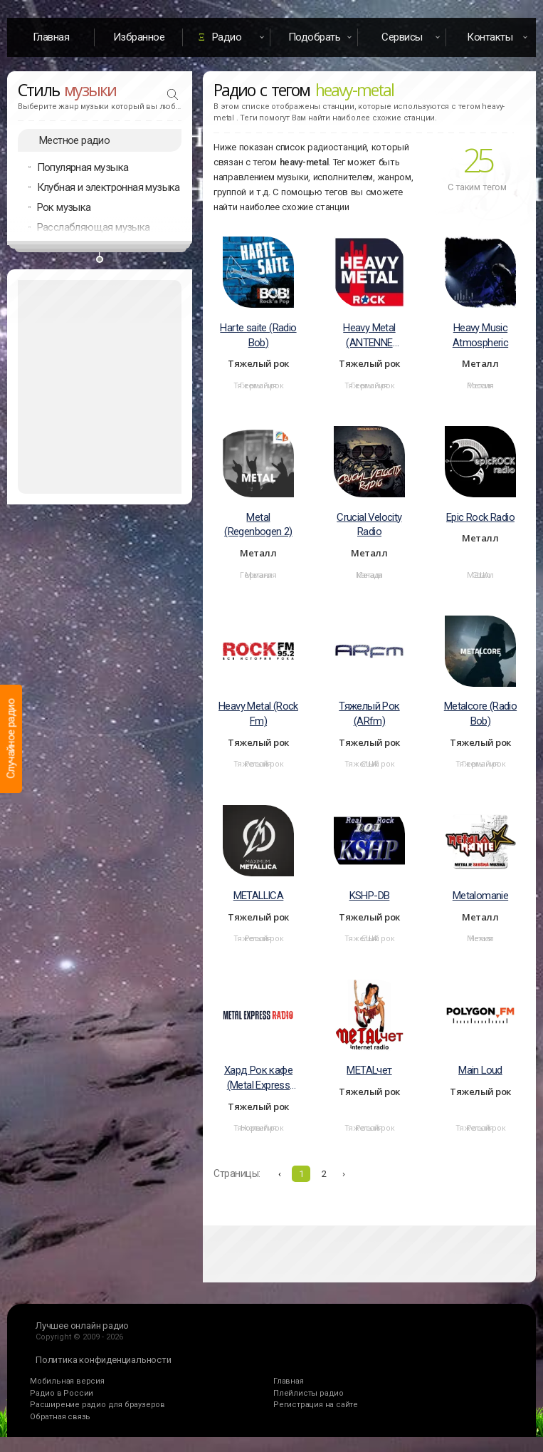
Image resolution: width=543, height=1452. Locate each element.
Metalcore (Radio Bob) (480, 713)
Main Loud (480, 1070)
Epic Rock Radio (480, 517)
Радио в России (61, 1393)
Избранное (139, 37)
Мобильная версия (67, 1381)
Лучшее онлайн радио (82, 1325)
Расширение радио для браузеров (97, 1404)
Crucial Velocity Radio (369, 525)
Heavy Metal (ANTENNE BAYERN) (369, 336)
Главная (51, 37)
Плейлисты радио (308, 1393)
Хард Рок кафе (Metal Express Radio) (258, 1078)
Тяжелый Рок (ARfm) (369, 713)
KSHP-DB (369, 895)
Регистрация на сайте (315, 1404)
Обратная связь (60, 1416)
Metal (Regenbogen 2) (258, 525)
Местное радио (74, 140)
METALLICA (258, 895)
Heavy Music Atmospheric (480, 335)
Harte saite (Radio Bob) (258, 335)
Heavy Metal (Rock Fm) (258, 713)
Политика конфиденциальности (104, 1359)
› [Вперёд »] (343, 1173)
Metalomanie (480, 895)
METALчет (369, 1070)
